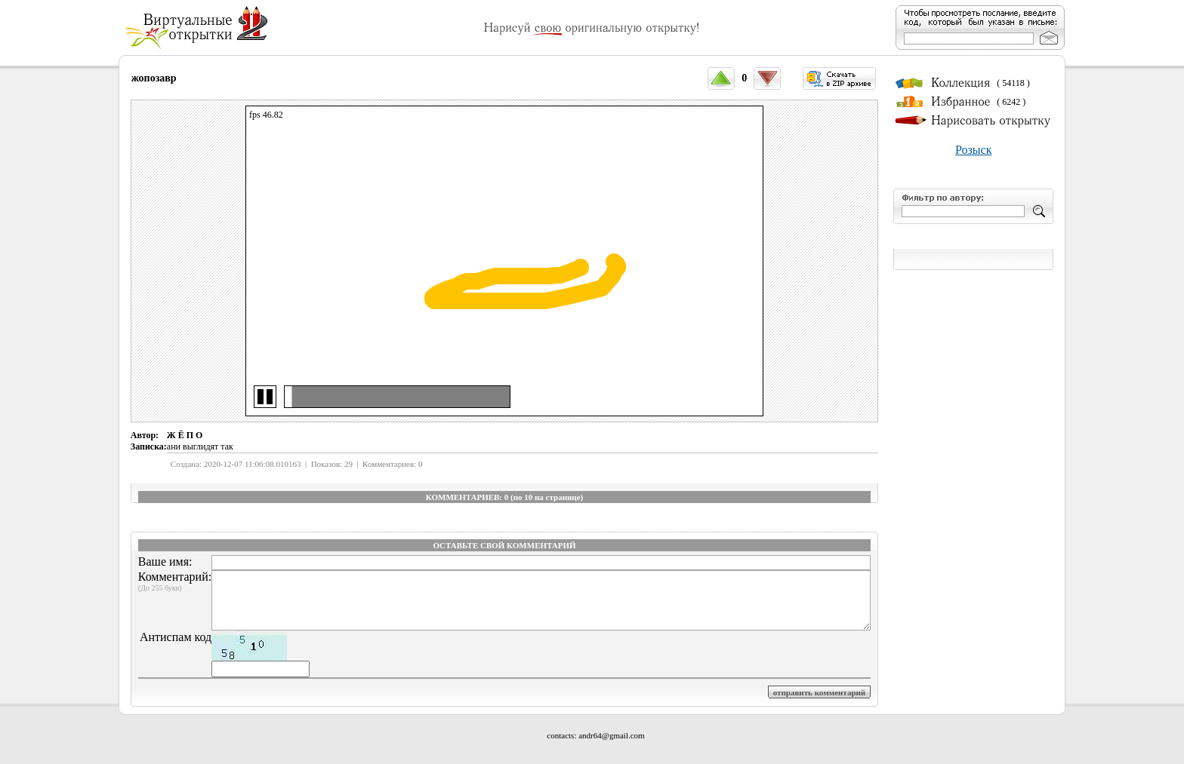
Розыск (973, 149)
